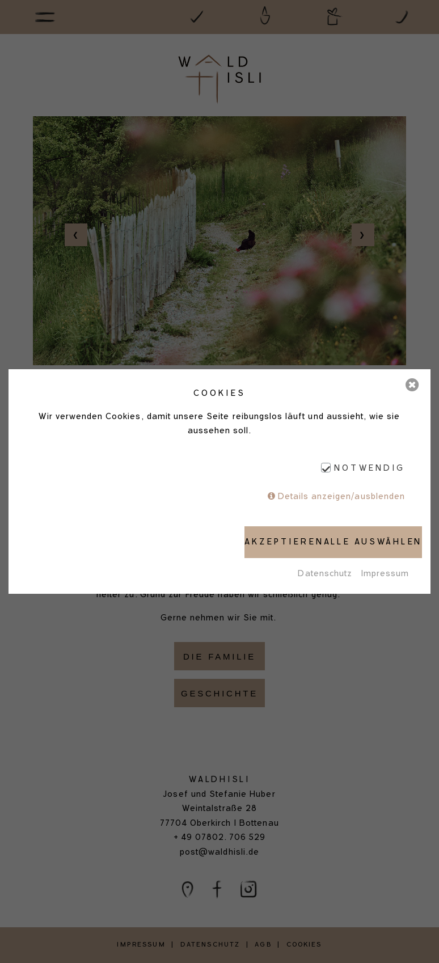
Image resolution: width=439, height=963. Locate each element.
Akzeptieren (283, 541)
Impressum (385, 573)
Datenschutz (325, 573)
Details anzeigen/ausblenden (341, 496)
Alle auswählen (373, 541)
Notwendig (369, 468)
